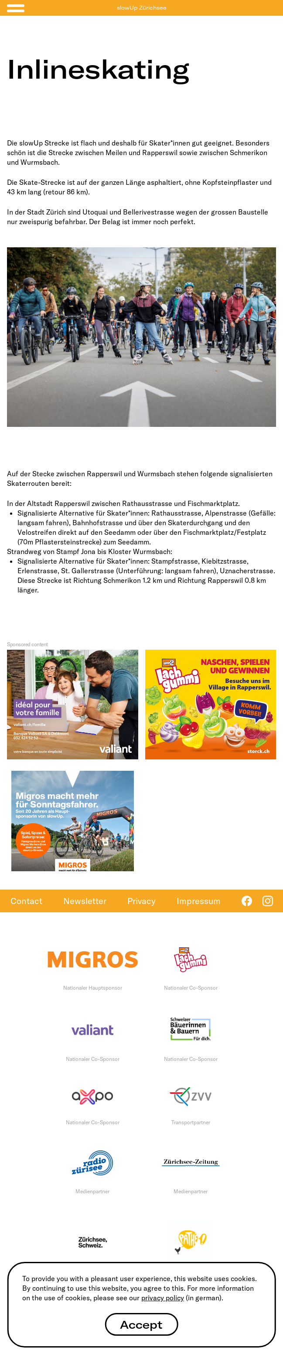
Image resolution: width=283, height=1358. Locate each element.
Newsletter (84, 900)
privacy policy (162, 1297)
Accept (141, 1324)
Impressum (199, 900)
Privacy (141, 900)
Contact (26, 900)
